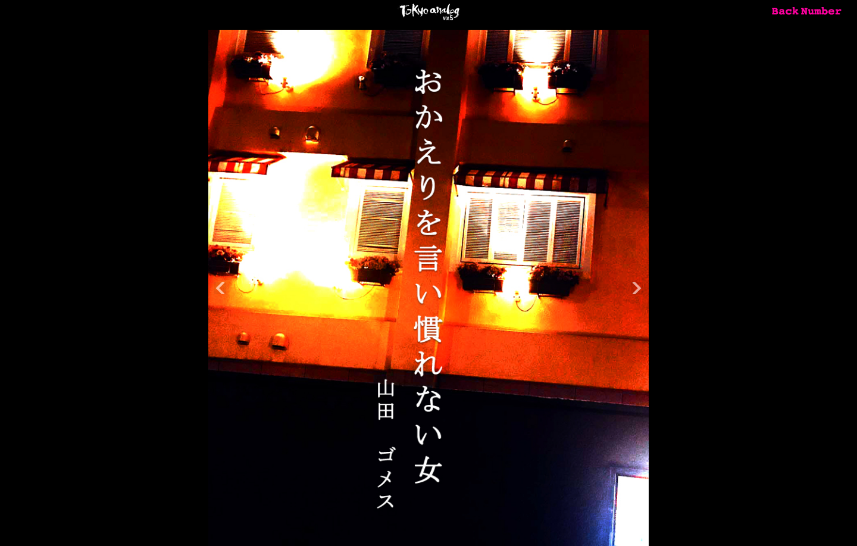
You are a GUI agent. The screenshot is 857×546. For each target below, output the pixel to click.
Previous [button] (220, 288)
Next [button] (637, 288)
